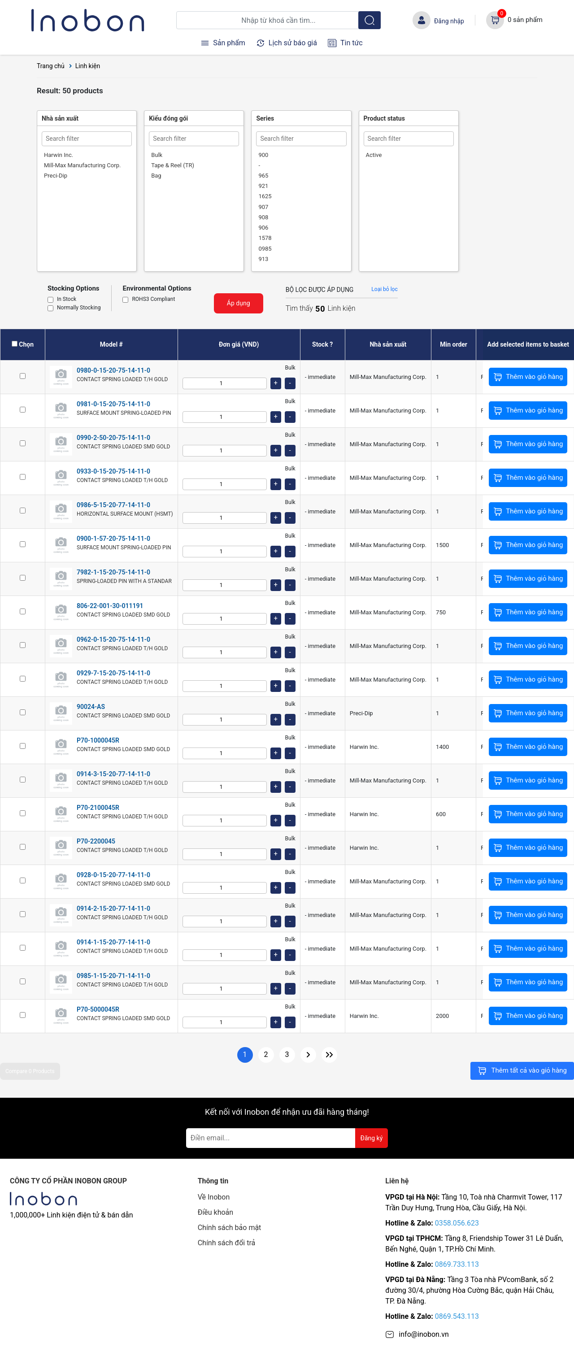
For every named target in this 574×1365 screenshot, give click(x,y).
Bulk (156, 155)
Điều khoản (215, 1212)
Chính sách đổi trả (227, 1243)
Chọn (26, 344)
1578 (264, 238)
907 (263, 207)
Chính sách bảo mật (229, 1227)
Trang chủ (51, 66)
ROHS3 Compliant (153, 299)
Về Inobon (214, 1197)
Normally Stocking (78, 308)
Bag (156, 175)
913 (263, 259)
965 (263, 175)
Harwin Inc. (58, 155)
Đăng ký (372, 1138)
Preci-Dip (55, 175)
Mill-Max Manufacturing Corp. (82, 165)
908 (263, 217)
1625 (264, 196)
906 (263, 227)
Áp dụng (238, 303)
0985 (264, 248)
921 (263, 186)
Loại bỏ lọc (384, 289)
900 (263, 155)
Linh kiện (87, 66)
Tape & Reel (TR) (172, 165)
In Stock (66, 299)
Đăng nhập (449, 21)
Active (374, 155)
